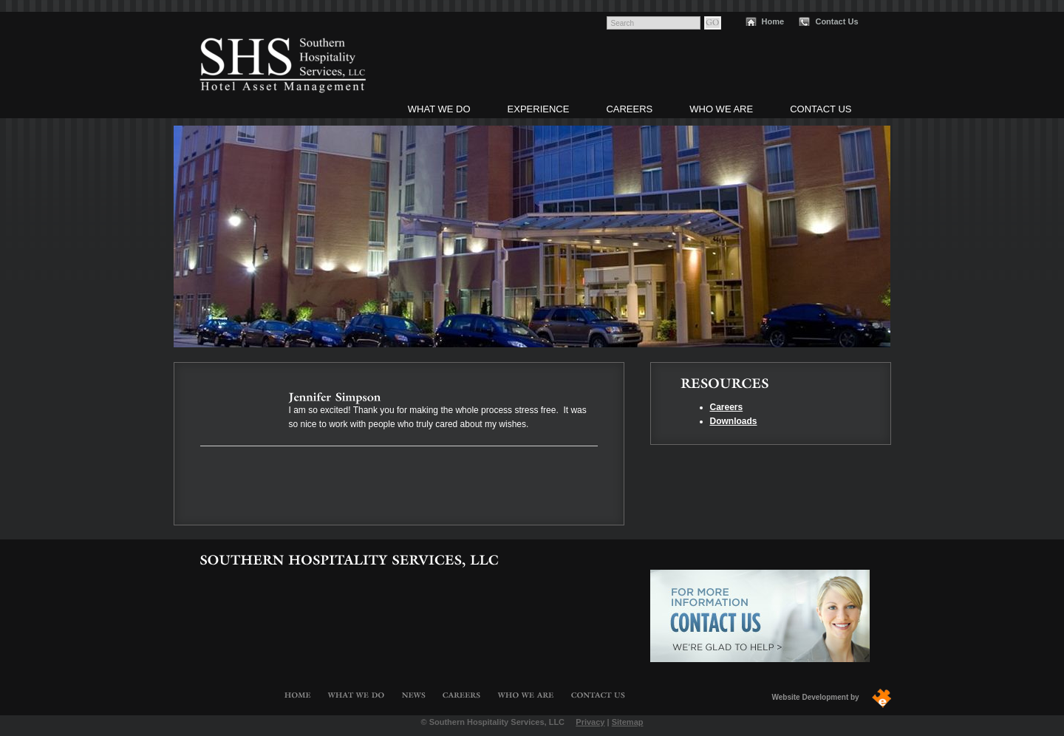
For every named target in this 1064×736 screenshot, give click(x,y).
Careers (629, 109)
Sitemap (628, 722)
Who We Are (721, 109)
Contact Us (836, 21)
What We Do (439, 109)
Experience (539, 109)
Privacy (590, 722)
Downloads (733, 421)
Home (773, 21)
